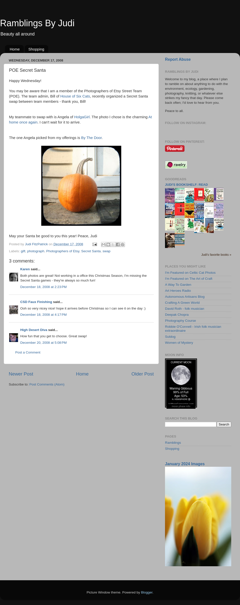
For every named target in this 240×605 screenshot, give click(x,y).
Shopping (36, 49)
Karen (25, 269)
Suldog (170, 336)
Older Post (143, 373)
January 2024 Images (185, 464)
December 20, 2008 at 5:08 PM (43, 342)
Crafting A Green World (182, 302)
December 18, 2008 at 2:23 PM (43, 287)
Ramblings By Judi (37, 23)
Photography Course (180, 320)
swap (106, 251)
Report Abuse (178, 59)
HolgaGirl (82, 117)
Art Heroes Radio (178, 290)
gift (23, 251)
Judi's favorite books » (216, 254)
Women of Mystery (179, 342)
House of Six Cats (75, 96)
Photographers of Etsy (63, 251)
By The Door (91, 138)
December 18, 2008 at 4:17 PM (43, 314)
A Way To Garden (178, 284)
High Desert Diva (33, 330)
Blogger (146, 592)
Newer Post (21, 373)
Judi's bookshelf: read (186, 184)
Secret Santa (91, 251)
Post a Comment (27, 352)
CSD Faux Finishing (36, 302)
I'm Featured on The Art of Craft (188, 278)
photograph (35, 251)
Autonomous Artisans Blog (184, 296)
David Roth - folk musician (184, 308)
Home (15, 49)
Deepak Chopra (177, 314)
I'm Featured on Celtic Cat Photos (190, 272)
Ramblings (173, 442)
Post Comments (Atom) (47, 384)
